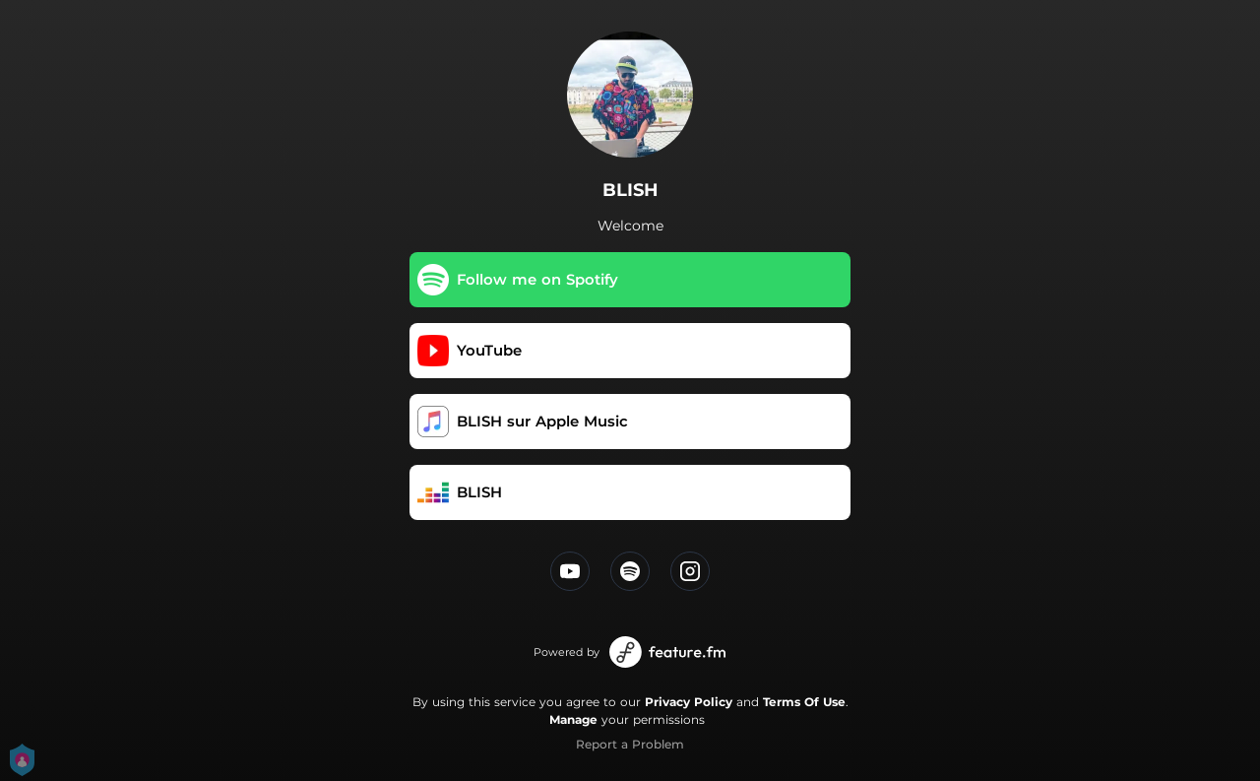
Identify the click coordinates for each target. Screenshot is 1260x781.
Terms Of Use (804, 701)
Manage (573, 719)
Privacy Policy (688, 701)
